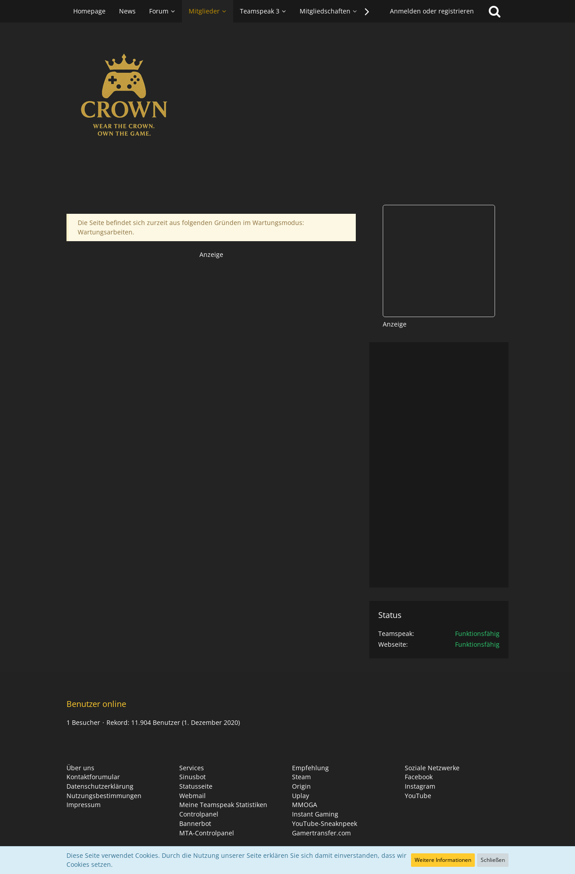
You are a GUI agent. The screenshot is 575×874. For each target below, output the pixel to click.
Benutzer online (96, 703)
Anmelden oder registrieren (432, 11)
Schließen (493, 860)
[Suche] (495, 11)
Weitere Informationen (443, 860)
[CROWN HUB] (287, 98)
